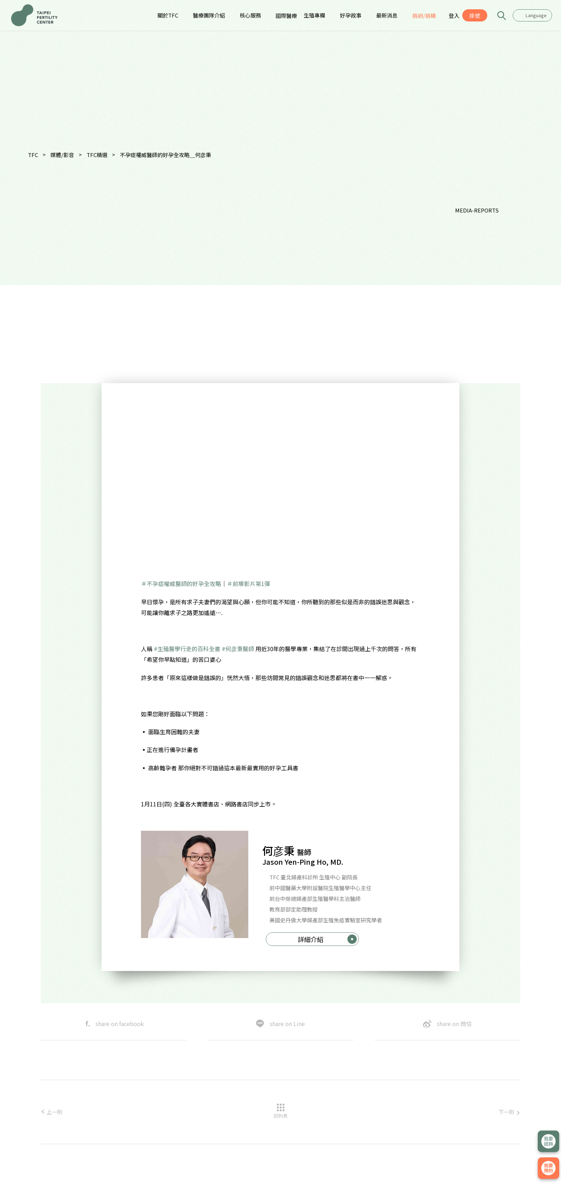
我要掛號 (548, 1168)
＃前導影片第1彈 (248, 583)
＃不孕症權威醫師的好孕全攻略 (181, 583)
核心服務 (250, 15)
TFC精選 (97, 154)
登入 (454, 15)
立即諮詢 (548, 1141)
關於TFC (167, 15)
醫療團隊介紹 (209, 15)
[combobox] (532, 15)
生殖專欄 (314, 15)
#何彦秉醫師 (238, 648)
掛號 (474, 15)
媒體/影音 (62, 154)
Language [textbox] (536, 15)
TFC (33, 154)
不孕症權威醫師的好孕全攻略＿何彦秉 (165, 154)
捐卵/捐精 (424, 15)
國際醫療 (286, 15)
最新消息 (386, 15)
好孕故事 (350, 15)
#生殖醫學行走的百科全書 (187, 648)
